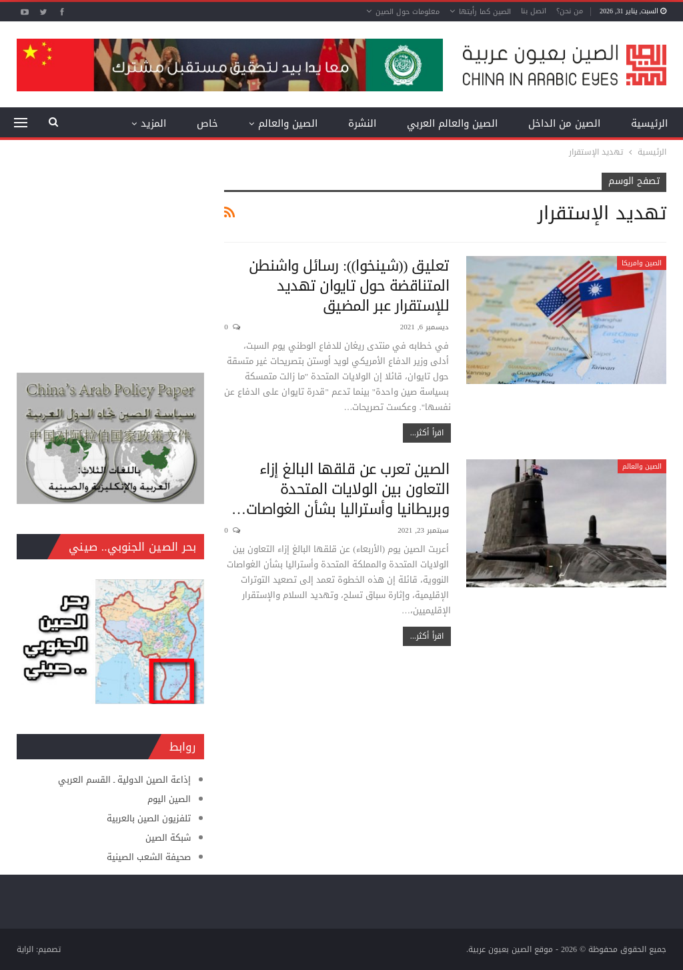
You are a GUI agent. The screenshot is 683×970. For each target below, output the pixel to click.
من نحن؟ (569, 11)
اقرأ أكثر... (427, 432)
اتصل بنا (533, 11)
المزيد (153, 123)
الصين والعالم (287, 123)
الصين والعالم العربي (452, 123)
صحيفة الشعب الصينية (149, 857)
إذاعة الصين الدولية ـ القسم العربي (124, 779)
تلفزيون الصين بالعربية (149, 818)
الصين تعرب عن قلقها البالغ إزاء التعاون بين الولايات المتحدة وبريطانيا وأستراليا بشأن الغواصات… (340, 489)
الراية (25, 949)
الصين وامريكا (642, 263)
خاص (207, 123)
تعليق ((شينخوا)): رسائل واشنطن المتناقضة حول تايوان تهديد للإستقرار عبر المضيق (349, 286)
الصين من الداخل (564, 123)
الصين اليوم (169, 799)
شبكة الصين (168, 837)
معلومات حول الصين (408, 12)
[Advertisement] (110, 256)
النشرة (362, 123)
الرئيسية (649, 123)
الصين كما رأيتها (485, 12)
